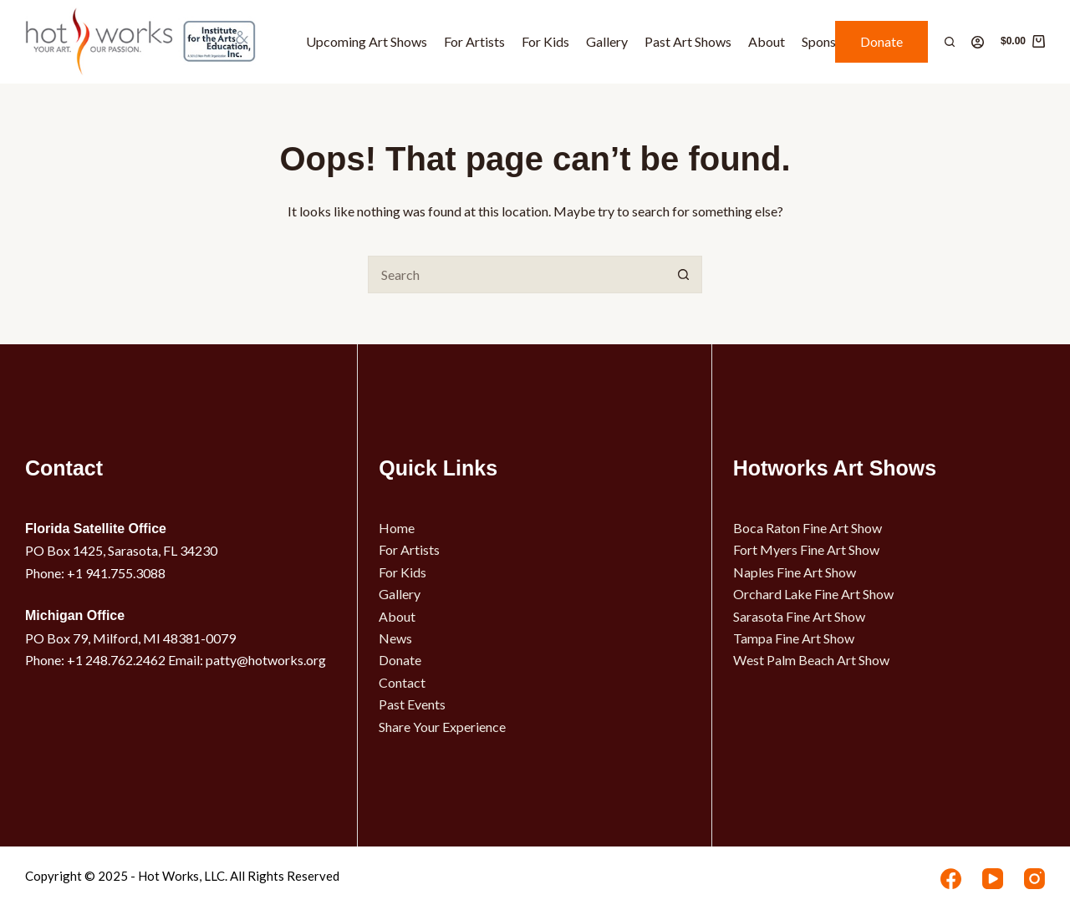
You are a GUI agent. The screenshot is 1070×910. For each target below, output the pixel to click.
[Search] (950, 42)
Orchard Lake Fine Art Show (813, 594)
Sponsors (828, 41)
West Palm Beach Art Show (811, 660)
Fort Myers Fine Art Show (806, 549)
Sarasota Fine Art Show (799, 616)
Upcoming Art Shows (366, 41)
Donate (881, 41)
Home (397, 528)
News (395, 638)
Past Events (412, 704)
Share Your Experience (442, 727)
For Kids (545, 41)
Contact (402, 682)
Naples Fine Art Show (794, 572)
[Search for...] (516, 274)
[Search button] (683, 274)
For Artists (474, 41)
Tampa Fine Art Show (793, 638)
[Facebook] (950, 878)
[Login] (977, 42)
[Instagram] (1034, 878)
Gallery (607, 41)
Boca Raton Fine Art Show (807, 528)
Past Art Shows (688, 41)
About (766, 41)
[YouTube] (992, 878)
